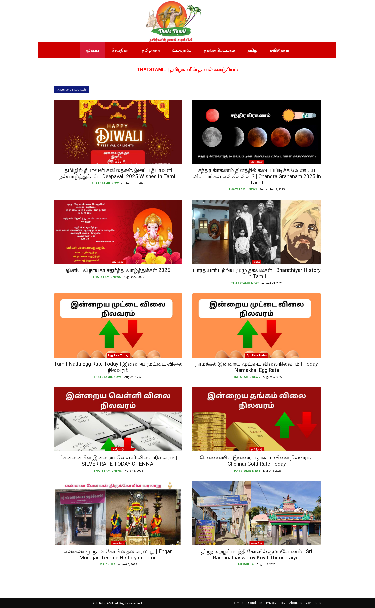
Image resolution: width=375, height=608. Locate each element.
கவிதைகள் (118, 262)
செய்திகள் (256, 162)
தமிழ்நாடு (118, 449)
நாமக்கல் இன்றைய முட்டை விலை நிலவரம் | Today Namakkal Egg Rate (257, 367)
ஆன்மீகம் (118, 543)
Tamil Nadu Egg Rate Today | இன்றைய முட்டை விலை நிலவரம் (118, 367)
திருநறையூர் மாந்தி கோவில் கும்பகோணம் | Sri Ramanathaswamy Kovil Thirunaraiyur (256, 554)
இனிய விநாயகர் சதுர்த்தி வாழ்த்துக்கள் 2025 (118, 270)
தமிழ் (118, 162)
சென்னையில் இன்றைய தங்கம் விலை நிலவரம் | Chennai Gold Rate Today (257, 461)
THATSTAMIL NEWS (106, 183)
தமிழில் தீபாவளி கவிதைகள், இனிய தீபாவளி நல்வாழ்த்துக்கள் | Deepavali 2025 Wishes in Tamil (118, 173)
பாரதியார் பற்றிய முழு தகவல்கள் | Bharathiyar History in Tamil (257, 273)
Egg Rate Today (118, 355)
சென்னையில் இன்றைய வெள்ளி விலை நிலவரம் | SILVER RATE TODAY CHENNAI (118, 461)
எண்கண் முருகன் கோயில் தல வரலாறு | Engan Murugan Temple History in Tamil (118, 554)
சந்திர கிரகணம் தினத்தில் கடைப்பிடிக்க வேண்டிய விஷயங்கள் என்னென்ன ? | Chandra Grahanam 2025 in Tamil (256, 176)
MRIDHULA (108, 564)
